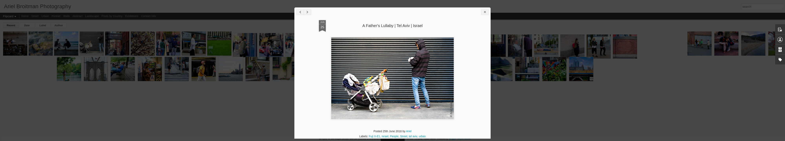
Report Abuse (464, 139)
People (394, 136)
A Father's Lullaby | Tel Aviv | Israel (392, 26)
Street (403, 136)
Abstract (78, 16)
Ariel (409, 131)
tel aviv (413, 136)
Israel (385, 136)
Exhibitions (132, 16)
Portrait (56, 16)
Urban (45, 16)
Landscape (92, 16)
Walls (66, 16)
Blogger (452, 139)
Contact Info (148, 16)
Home (24, 16)
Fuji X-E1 (374, 136)
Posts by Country (111, 16)
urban (422, 136)
